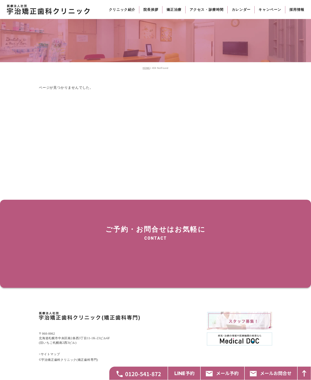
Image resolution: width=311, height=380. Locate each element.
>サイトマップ (49, 371)
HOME (146, 68)
